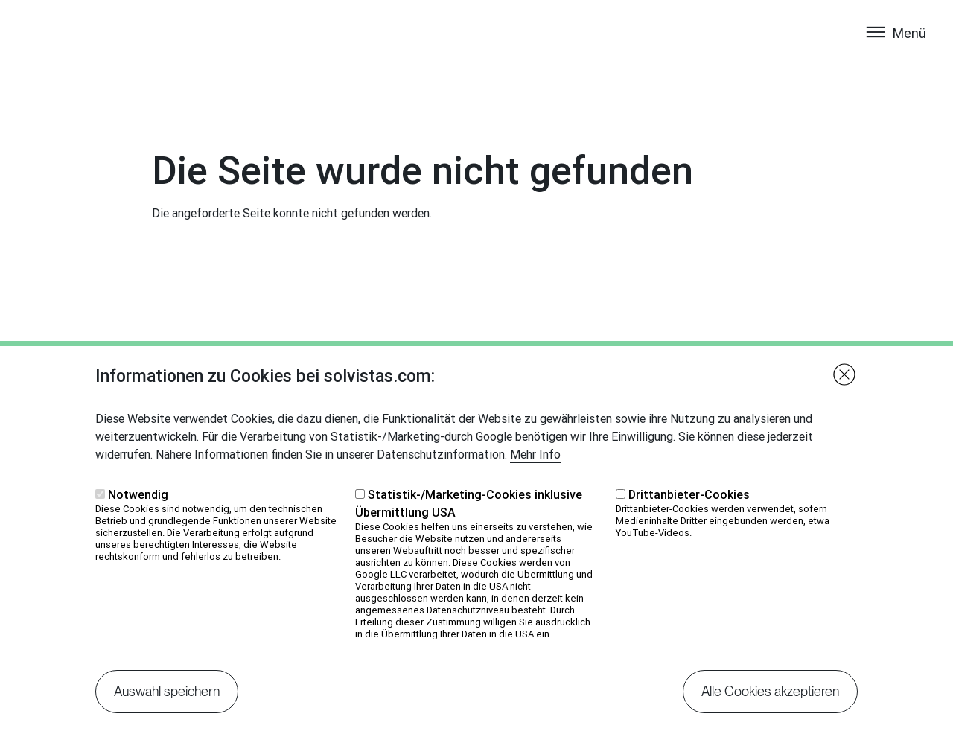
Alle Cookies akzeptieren (770, 707)
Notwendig (138, 510)
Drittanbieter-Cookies (689, 510)
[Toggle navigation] (895, 47)
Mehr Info (535, 470)
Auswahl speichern (167, 707)
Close (844, 390)
